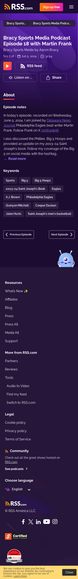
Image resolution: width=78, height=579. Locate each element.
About (9, 94)
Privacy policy (16, 431)
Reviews (11, 369)
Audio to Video (18, 386)
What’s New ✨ (16, 291)
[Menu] (71, 6)
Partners (11, 361)
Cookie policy (15, 423)
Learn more (20, 576)
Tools (9, 378)
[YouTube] (46, 521)
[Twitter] (30, 521)
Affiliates (11, 299)
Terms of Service (18, 439)
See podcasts (16, 469)
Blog (8, 308)
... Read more (14, 159)
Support (11, 341)
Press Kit (11, 324)
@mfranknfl (49, 130)
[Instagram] (54, 521)
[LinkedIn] (38, 521)
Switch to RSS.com (21, 403)
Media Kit (12, 333)
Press (9, 316)
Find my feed (17, 394)
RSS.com (11, 462)
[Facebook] (23, 521)
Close (69, 572)
